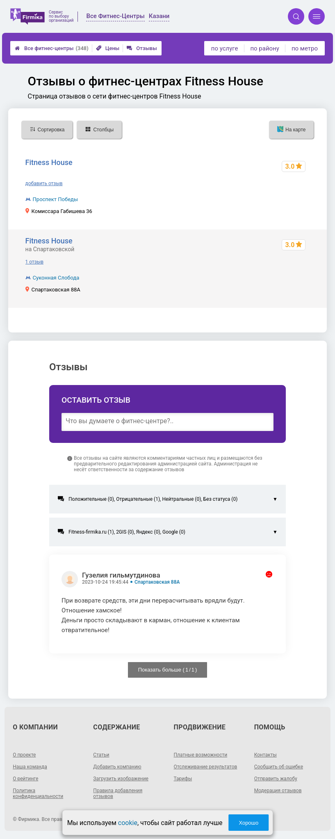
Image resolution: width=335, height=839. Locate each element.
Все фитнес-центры (52, 48)
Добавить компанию (117, 767)
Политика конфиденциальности (38, 793)
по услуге (224, 48)
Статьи (101, 755)
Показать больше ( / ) (167, 670)
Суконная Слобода (56, 278)
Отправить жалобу (275, 779)
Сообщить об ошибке (278, 767)
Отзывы (142, 48)
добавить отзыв (44, 183)
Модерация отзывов (278, 790)
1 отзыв (34, 262)
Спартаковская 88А (157, 582)
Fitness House (49, 162)
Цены (108, 48)
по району (264, 48)
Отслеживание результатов (205, 767)
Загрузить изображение (120, 779)
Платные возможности (201, 755)
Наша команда (30, 767)
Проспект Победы (55, 199)
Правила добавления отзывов (117, 793)
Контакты (265, 755)
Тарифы (183, 779)
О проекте (24, 755)
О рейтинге (25, 779)
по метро (305, 48)
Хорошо (248, 823)
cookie (127, 823)
